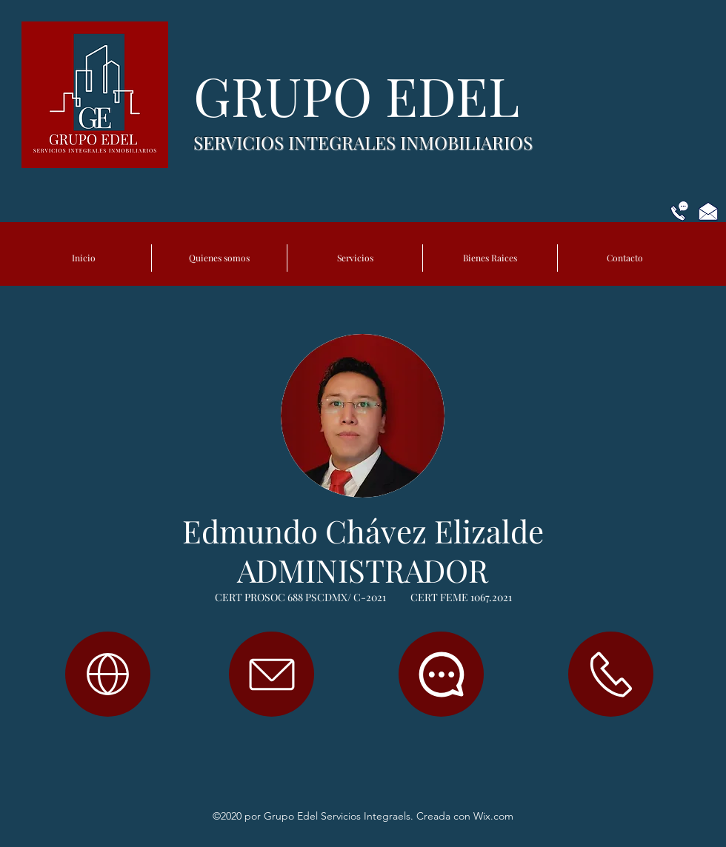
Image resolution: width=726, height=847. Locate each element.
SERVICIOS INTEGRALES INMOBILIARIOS (363, 142)
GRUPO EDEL (363, 94)
